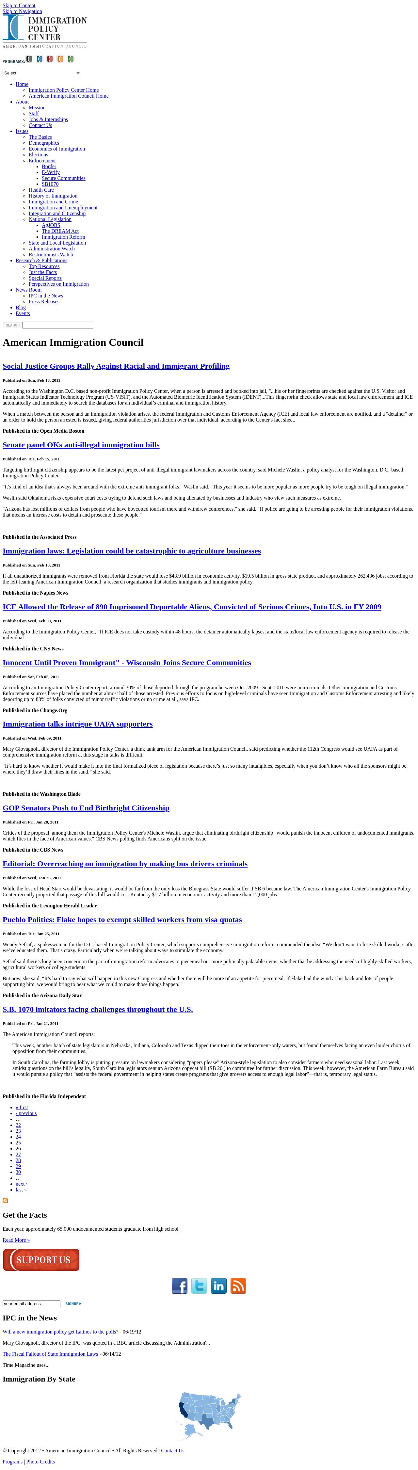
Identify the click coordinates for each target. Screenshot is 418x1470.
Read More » (16, 1240)
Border (49, 166)
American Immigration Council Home (69, 96)
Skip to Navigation (22, 11)
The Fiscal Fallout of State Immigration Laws (50, 1354)
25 (18, 1142)
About (22, 101)
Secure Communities (64, 178)
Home (22, 84)
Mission (37, 107)
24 (18, 1137)
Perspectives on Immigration (59, 284)
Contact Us (40, 125)
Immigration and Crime (53, 201)
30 (18, 1172)
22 (18, 1125)
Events (23, 313)
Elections (38, 154)
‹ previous (26, 1113)
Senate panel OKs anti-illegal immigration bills (81, 444)
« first (22, 1107)
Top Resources (44, 266)
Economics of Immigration (57, 149)
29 (18, 1166)
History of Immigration (53, 196)
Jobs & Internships (48, 119)
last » (21, 1189)
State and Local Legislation (57, 243)
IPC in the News (46, 295)
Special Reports (45, 278)
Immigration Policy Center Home (64, 90)
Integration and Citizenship (57, 213)
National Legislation (50, 219)
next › (22, 1184)
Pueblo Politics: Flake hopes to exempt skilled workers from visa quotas (122, 919)
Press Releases (44, 301)
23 (18, 1131)
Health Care (41, 190)
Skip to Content (19, 5)
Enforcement (42, 160)
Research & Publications (41, 260)
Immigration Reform (63, 237)
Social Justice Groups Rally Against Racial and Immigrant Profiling (116, 366)
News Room (29, 290)
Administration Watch (52, 248)
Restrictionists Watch (51, 254)
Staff (34, 113)
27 (18, 1154)
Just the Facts (43, 272)
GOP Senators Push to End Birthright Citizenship (86, 808)
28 (18, 1160)
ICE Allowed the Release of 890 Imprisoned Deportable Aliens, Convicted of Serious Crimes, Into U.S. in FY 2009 (192, 606)
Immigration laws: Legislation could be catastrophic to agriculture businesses (132, 551)
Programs (13, 1461)
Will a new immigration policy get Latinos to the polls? (60, 1331)
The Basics (40, 137)
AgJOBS (51, 225)
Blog (21, 307)
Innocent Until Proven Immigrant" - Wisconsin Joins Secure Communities (127, 662)
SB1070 (50, 184)
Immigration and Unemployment (63, 207)
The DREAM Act (60, 231)
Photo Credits (40, 1461)
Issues (22, 131)
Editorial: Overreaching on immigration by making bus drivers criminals (125, 863)
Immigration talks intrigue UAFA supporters (78, 724)
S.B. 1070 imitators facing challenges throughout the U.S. (98, 1009)
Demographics (44, 143)
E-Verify (51, 172)
